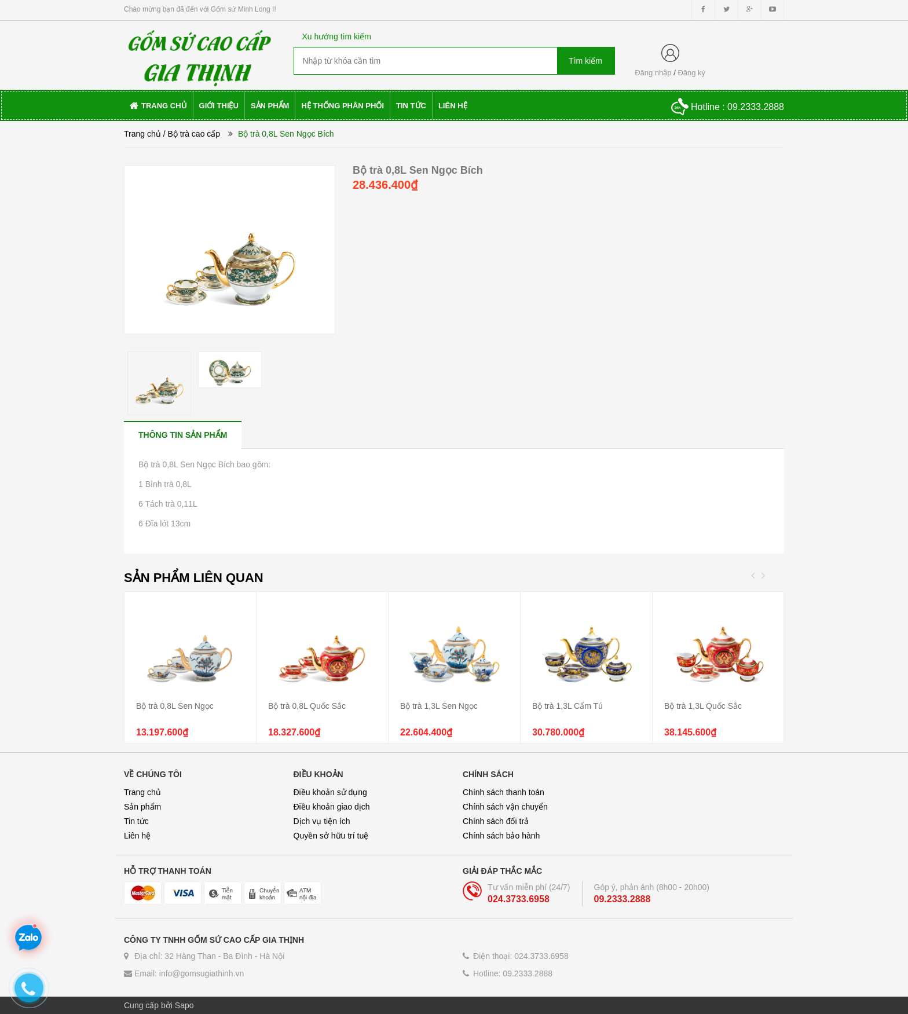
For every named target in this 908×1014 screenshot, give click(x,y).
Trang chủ (142, 133)
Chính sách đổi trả (496, 821)
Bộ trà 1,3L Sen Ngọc (439, 706)
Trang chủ (142, 792)
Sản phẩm (142, 806)
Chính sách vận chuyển (505, 806)
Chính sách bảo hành (501, 835)
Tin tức (136, 821)
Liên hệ (137, 835)
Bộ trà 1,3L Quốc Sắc (703, 706)
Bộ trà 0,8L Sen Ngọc (175, 706)
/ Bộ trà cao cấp (191, 133)
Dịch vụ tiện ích (322, 821)
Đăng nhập (653, 72)
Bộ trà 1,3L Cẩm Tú (567, 706)
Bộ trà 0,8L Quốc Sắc (307, 706)
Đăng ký (691, 72)
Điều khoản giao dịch (332, 806)
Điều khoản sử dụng (330, 792)
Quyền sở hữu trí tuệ (331, 835)
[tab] (182, 434)
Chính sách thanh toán (503, 792)
